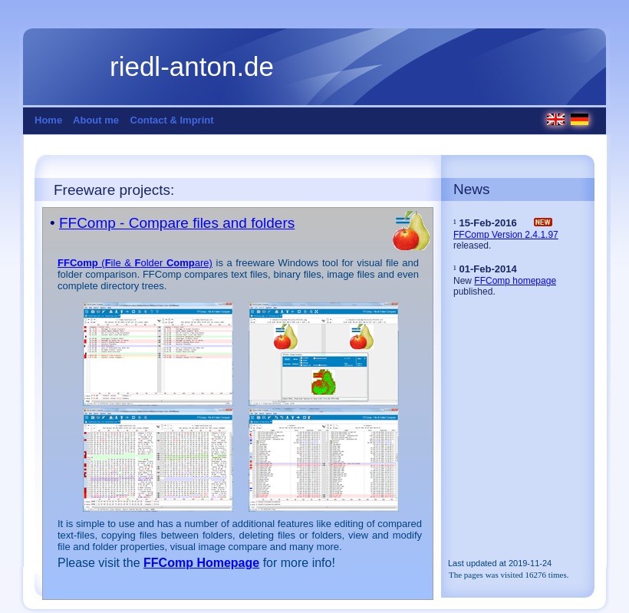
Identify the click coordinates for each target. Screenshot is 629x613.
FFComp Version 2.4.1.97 (505, 234)
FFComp (78, 263)
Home (48, 120)
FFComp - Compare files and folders (177, 223)
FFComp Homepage (201, 562)
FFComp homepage (515, 280)
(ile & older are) (155, 263)
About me (96, 120)
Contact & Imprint (172, 120)
